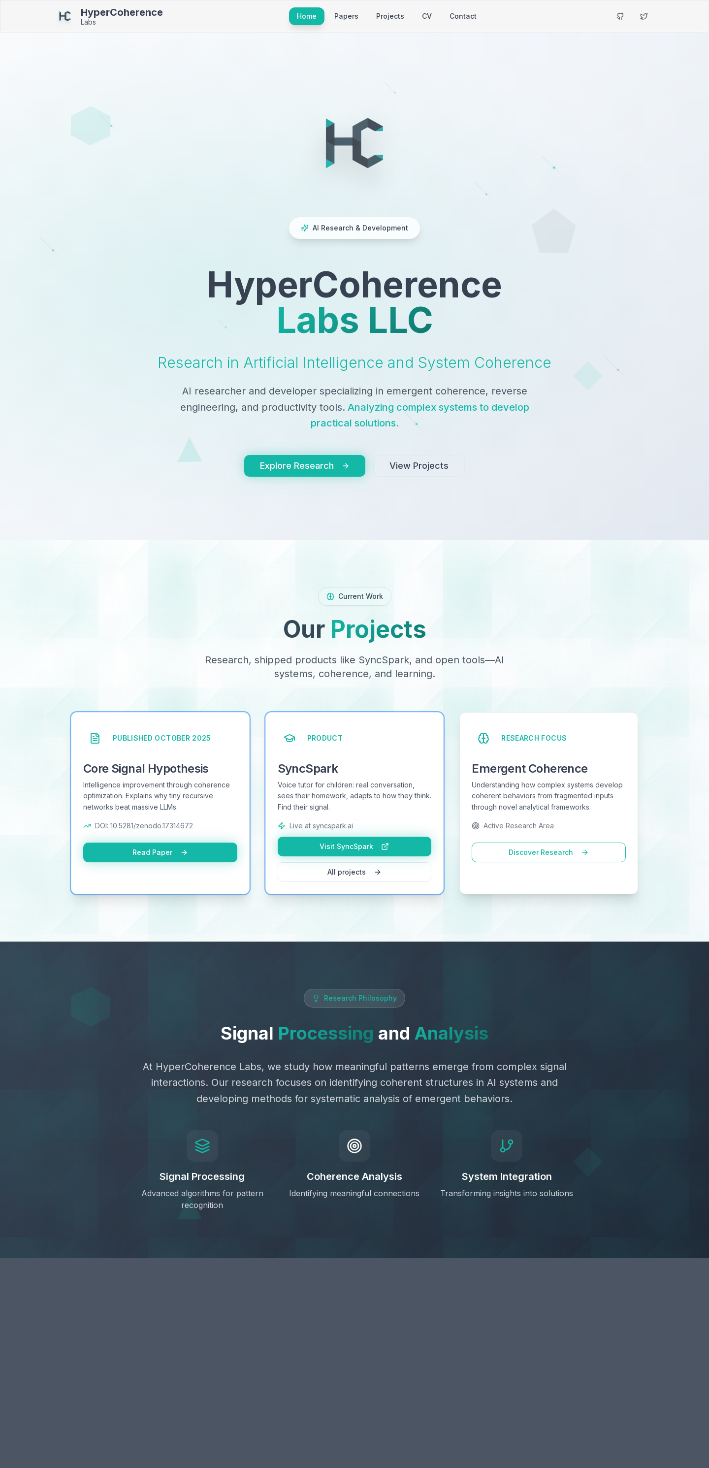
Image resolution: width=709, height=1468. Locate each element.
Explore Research (305, 465)
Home (307, 16)
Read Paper (160, 852)
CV (427, 16)
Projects (390, 16)
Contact (463, 16)
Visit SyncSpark (354, 846)
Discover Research (549, 852)
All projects (354, 872)
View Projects (419, 465)
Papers (346, 16)
